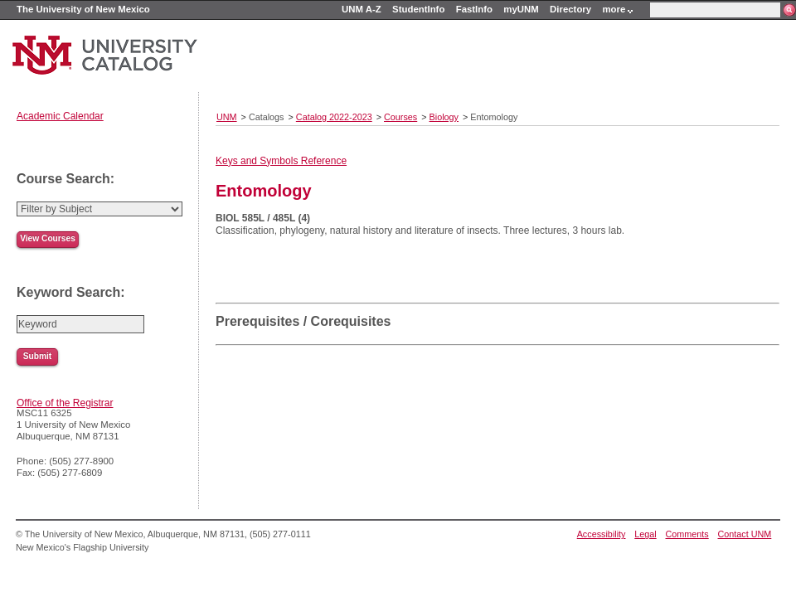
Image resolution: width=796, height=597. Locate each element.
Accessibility (601, 534)
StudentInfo (418, 9)
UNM (226, 117)
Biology (444, 117)
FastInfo (474, 9)
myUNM (520, 9)
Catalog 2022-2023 (334, 117)
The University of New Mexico (83, 9)
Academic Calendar (60, 116)
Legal (645, 534)
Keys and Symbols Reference (281, 161)
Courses (400, 117)
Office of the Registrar (65, 403)
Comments (687, 534)
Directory (570, 9)
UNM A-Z (361, 9)
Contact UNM (745, 534)
